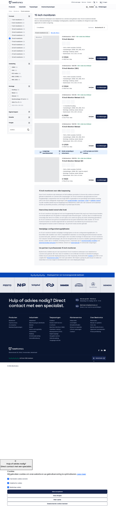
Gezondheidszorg (34, 338)
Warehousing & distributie (37, 322)
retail (86, 200)
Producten (12, 7)
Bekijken (91, 58)
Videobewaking (54, 338)
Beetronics (12, 348)
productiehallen (72, 200)
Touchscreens (13, 322)
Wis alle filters (55, 32)
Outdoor (52, 320)
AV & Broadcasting (34, 336)
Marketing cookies (14, 487)
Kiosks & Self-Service (56, 322)
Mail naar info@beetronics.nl (88, 305)
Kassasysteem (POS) (56, 331)
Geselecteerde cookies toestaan (57, 503)
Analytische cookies (14, 483)
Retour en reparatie (76, 327)
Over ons (84, 2)
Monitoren (12, 320)
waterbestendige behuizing (47, 242)
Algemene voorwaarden (97, 329)
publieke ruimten (96, 200)
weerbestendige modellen (89, 240)
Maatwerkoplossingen (48, 7)
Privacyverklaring (95, 331)
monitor (90, 255)
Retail (31, 327)
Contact (89, 2)
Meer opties (57, 499)
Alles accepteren (57, 491)
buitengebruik (75, 242)
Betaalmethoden (75, 325)
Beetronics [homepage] (16, 2)
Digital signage (54, 333)
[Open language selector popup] (96, 2)
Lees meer (81, 474)
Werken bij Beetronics (96, 327)
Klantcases (93, 320)
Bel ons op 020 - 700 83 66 (88, 298)
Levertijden (73, 322)
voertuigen (81, 200)
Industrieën (22, 7)
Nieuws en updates (96, 322)
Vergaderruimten (55, 336)
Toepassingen (33, 7)
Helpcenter (73, 320)
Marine (31, 325)
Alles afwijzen (57, 495)
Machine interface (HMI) (57, 327)
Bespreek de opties (53, 257)
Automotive (32, 331)
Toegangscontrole (55, 340)
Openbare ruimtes (55, 329)
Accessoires (12, 325)
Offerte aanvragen (76, 2)
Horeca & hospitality (35, 329)
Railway (31, 333)
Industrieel (32, 320)
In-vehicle (52, 325)
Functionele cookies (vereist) (17, 479)
